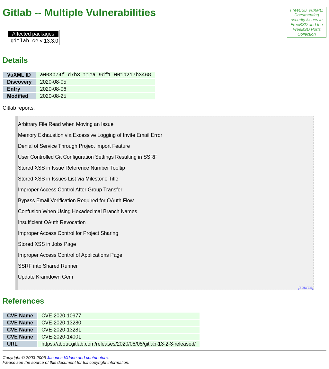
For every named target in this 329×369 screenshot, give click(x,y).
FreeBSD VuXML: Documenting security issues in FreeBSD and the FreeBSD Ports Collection (306, 22)
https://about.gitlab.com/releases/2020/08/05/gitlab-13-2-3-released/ (118, 344)
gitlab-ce (24, 41)
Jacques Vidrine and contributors (77, 357)
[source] (305, 287)
